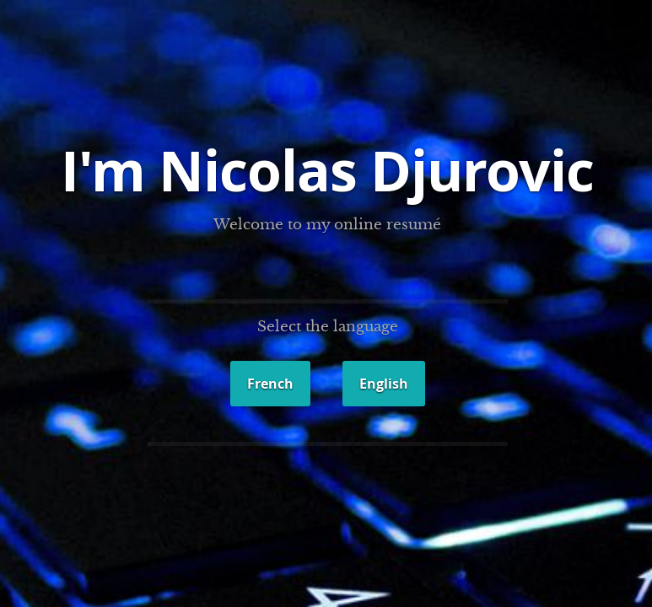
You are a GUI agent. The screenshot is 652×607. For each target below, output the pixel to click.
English (383, 383)
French (270, 383)
